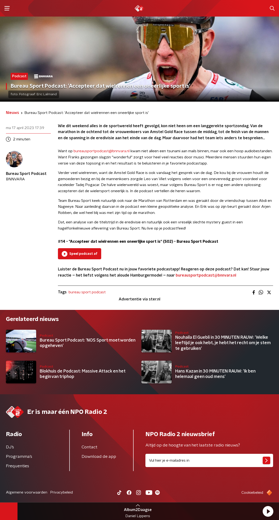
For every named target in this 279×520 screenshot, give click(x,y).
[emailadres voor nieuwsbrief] (209, 460)
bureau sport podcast (87, 292)
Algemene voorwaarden (26, 492)
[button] (267, 511)
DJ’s (10, 447)
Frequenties (17, 466)
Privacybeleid (61, 492)
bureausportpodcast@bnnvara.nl (102, 151)
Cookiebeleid (252, 492)
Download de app (99, 457)
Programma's (19, 457)
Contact (89, 447)
